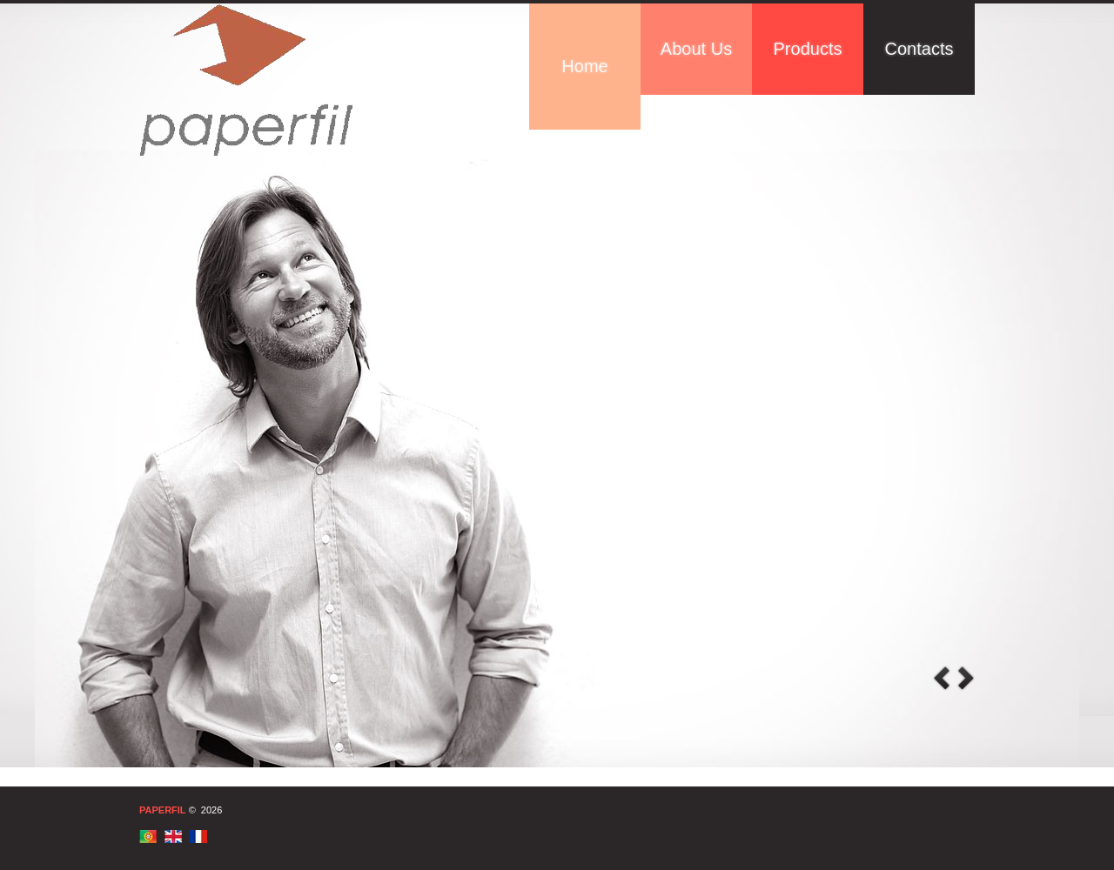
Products (808, 48)
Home (584, 66)
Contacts (919, 48)
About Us (696, 48)
